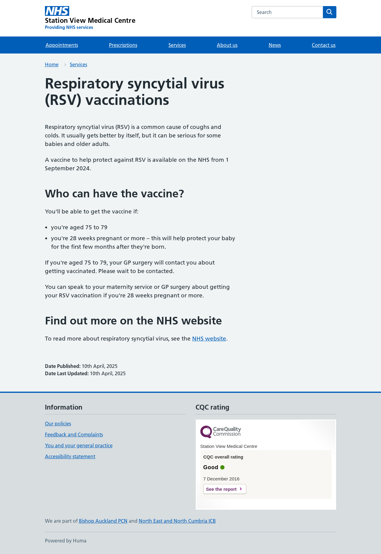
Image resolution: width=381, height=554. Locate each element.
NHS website (209, 338)
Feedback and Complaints (74, 434)
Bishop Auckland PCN (103, 521)
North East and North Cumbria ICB (177, 521)
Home (52, 64)
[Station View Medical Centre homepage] (90, 18)
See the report (221, 489)
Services (177, 45)
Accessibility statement (70, 456)
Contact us (323, 45)
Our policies (58, 424)
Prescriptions (123, 45)
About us (227, 45)
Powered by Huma (66, 541)
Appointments (62, 45)
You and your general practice (79, 445)
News (275, 45)
